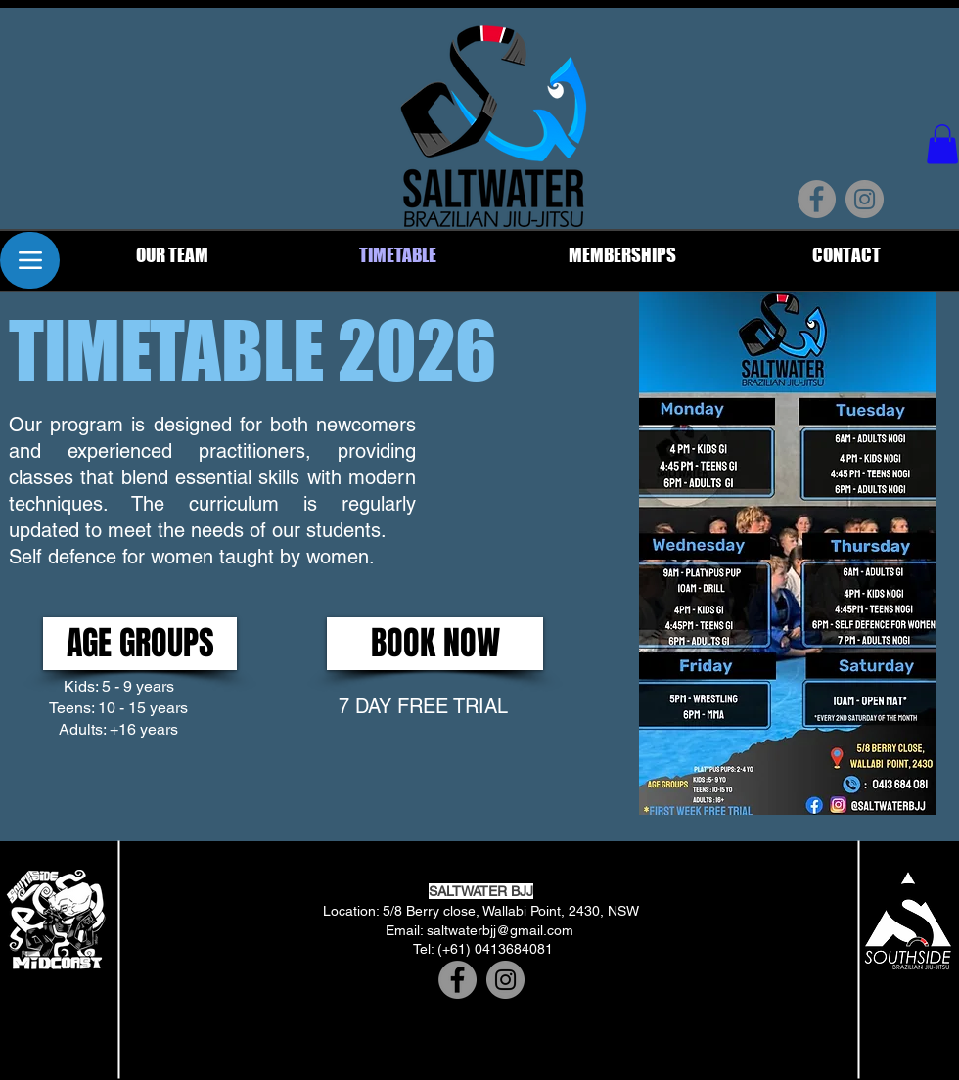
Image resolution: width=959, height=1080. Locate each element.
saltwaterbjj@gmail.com (500, 930)
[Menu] (30, 260)
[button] (942, 144)
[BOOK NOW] (435, 643)
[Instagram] (864, 199)
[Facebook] (817, 199)
